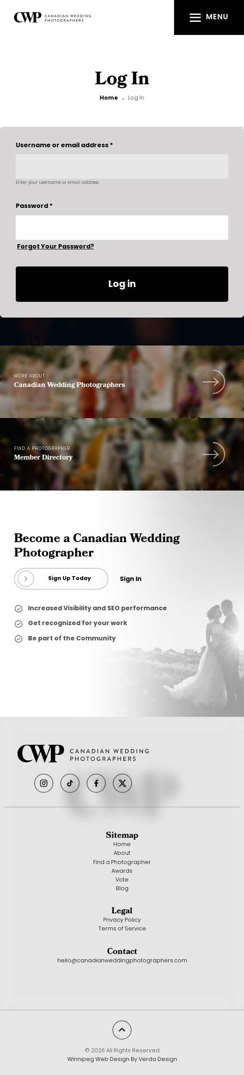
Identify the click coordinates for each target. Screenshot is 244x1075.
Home (109, 98)
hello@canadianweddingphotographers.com (122, 961)
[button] (209, 17)
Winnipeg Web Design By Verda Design (122, 1059)
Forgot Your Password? (55, 247)
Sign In (131, 579)
